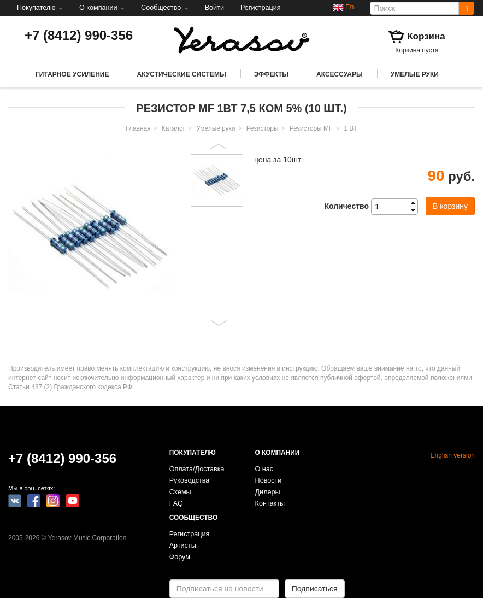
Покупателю (40, 7)
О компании (102, 7)
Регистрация (260, 7)
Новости (268, 480)
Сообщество (165, 7)
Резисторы (262, 128)
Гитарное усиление (72, 74)
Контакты (270, 503)
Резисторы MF (311, 128)
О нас (264, 469)
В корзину (450, 206)
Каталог (173, 128)
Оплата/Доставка (197, 469)
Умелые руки (415, 74)
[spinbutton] (398, 207)
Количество (346, 206)
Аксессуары (339, 74)
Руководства (189, 480)
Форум (179, 557)
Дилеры (267, 492)
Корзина (426, 36)
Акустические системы (181, 74)
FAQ (176, 503)
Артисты (182, 545)
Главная (138, 128)
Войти (214, 7)
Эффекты (271, 74)
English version (453, 455)
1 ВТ (350, 128)
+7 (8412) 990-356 (79, 35)
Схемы (180, 492)
